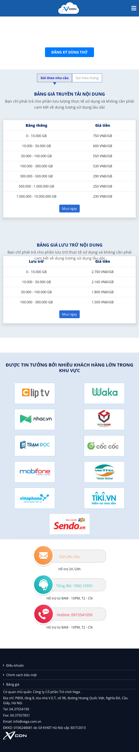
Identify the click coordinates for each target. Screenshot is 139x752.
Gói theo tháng (87, 78)
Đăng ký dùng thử (69, 53)
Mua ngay (69, 210)
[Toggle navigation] (134, 8)
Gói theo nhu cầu (54, 79)
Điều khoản (15, 665)
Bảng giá (12, 684)
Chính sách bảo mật (21, 675)
